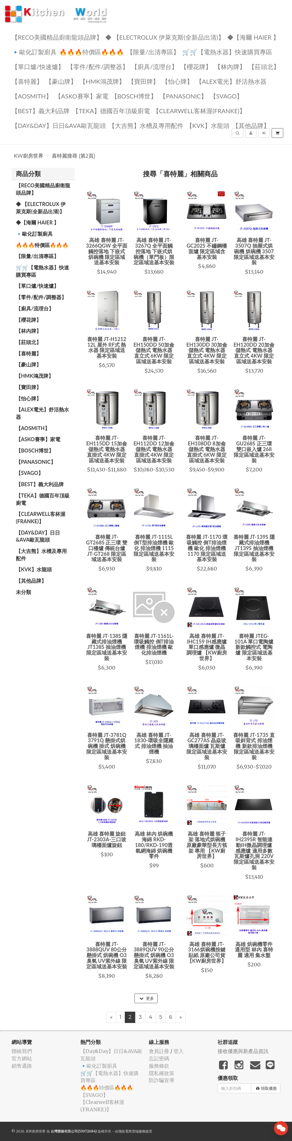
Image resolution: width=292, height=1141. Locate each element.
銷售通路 (22, 1066)
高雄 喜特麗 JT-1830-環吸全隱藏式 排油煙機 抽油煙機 (153, 743)
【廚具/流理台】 (154, 66)
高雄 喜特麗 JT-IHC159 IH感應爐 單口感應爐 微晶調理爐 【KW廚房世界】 (206, 647)
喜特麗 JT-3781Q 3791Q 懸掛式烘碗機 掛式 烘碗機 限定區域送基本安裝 (106, 746)
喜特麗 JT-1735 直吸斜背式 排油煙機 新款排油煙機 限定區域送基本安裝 (254, 746)
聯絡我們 (22, 1051)
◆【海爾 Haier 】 (253, 37)
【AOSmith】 (32, 96)
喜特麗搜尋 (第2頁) (73, 156)
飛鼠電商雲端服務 (131, 1131)
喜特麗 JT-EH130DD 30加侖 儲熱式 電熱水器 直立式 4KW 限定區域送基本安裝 (206, 350)
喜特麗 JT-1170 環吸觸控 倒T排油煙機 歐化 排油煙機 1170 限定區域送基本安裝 (206, 548)
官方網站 (22, 1058)
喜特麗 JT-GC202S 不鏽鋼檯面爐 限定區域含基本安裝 (206, 248)
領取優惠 (266, 1088)
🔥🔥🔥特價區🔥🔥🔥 (91, 51)
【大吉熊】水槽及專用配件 (146, 125)
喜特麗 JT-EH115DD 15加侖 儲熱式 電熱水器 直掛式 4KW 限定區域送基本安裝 (106, 449)
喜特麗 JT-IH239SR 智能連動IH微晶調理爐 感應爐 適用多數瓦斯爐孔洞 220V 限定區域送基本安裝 (254, 850)
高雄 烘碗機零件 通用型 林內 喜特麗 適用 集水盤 (254, 949)
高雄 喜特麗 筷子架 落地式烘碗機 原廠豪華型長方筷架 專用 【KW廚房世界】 (206, 845)
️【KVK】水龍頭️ (207, 125)
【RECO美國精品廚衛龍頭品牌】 (57, 37)
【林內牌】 (230, 66)
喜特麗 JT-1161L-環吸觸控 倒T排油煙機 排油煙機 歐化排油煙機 (154, 644)
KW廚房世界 (28, 156)
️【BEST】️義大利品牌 (41, 110)
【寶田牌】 (143, 81)
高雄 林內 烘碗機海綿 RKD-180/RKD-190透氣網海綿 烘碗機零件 (154, 845)
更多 (146, 998)
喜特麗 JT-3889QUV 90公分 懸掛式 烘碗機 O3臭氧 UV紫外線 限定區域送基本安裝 (154, 955)
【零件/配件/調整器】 (98, 66)
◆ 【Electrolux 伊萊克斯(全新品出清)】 (164, 37)
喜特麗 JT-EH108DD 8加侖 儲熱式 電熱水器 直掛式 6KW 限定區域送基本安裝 (207, 449)
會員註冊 (159, 1051)
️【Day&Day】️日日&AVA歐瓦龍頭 (59, 125)
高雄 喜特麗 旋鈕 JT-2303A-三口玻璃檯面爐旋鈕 (106, 839)
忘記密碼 (159, 1058)
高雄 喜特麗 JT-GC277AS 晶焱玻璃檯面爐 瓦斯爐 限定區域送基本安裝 (206, 746)
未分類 (23, 592)
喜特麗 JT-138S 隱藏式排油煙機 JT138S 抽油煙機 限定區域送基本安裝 (106, 647)
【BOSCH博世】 (134, 96)
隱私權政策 (161, 1073)
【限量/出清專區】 (153, 51)
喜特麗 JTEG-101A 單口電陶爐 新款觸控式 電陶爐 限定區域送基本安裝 (254, 647)
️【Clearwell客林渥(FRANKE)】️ (199, 110)
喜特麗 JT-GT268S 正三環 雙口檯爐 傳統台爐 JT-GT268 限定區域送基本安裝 (106, 548)
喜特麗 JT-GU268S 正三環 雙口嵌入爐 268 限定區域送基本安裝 (254, 449)
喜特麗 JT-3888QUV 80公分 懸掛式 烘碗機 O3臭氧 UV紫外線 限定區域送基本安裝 (106, 955)
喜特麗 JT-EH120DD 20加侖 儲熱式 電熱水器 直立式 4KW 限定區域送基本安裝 (253, 350)
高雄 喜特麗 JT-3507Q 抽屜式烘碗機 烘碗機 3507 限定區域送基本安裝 (254, 251)
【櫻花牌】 (196, 66)
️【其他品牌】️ (251, 125)
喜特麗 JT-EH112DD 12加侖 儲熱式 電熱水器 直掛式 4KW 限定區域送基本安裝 (154, 449)
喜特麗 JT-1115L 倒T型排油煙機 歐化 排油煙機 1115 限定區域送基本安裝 (154, 548)
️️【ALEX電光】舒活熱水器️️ (231, 81)
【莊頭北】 (264, 66)
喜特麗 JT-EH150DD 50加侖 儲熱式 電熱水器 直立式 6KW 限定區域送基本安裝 (154, 350)
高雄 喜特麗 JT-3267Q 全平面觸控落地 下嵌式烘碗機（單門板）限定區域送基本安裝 (154, 251)
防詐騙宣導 (161, 1080)
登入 (178, 1051)
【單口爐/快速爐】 (38, 66)
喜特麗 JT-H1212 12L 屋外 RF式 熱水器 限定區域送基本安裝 (106, 347)
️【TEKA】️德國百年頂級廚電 (111, 110)
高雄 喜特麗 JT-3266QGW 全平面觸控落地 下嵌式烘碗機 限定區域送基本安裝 (106, 251)
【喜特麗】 (27, 81)
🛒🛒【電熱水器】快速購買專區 (227, 51)
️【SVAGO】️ (226, 96)
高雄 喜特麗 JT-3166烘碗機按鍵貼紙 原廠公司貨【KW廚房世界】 (206, 952)
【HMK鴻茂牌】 (102, 81)
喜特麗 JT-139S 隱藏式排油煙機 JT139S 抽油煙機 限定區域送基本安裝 (254, 548)
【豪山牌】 (61, 81)
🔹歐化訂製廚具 (34, 51)
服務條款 (159, 1066)
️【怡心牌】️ (177, 81)
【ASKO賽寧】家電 (81, 96)
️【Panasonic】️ (183, 96)
